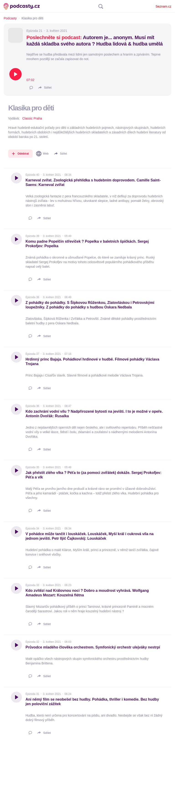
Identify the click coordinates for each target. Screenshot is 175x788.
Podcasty (10, 18)
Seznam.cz (163, 6)
